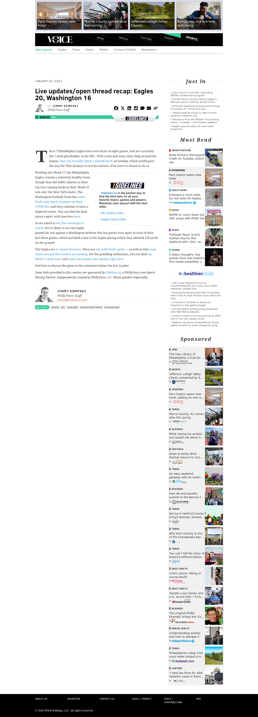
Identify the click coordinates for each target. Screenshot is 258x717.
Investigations (181, 150)
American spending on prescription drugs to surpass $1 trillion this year (195, 107)
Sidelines (72, 307)
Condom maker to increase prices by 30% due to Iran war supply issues (196, 317)
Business (177, 429)
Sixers (90, 49)
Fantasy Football (125, 49)
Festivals (177, 449)
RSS (198, 698)
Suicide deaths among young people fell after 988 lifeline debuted (194, 310)
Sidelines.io (109, 193)
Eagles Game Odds (113, 219)
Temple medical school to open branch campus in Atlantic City (193, 114)
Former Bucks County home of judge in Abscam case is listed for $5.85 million (194, 100)
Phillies (103, 49)
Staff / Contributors (173, 700)
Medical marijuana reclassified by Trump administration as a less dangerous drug (195, 324)
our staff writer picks (110, 249)
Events (169, 38)
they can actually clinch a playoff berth (86, 161)
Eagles (62, 49)
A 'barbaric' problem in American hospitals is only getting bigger (191, 303)
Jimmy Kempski (65, 106)
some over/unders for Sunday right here (95, 259)
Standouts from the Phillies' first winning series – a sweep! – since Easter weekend (195, 121)
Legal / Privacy (142, 698)
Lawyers (177, 668)
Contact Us (107, 698)
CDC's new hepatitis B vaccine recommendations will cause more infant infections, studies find (194, 285)
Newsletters (149, 49)
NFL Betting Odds (112, 213)
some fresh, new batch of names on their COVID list (60, 201)
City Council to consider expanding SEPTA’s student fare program (191, 94)
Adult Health (180, 568)
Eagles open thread (91, 307)
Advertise (73, 698)
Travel (176, 409)
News (100, 38)
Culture (146, 38)
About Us (41, 698)
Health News (179, 190)
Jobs (174, 349)
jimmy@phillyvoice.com (72, 300)
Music (175, 210)
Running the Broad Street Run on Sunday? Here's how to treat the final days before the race (196, 295)
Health (123, 38)
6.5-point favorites (68, 249)
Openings (177, 389)
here (77, 216)
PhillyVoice (60, 39)
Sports (191, 38)
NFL (54, 117)
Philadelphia (111, 307)
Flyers (76, 49)
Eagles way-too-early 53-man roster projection (192, 127)
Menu (41, 39)
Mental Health (180, 628)
